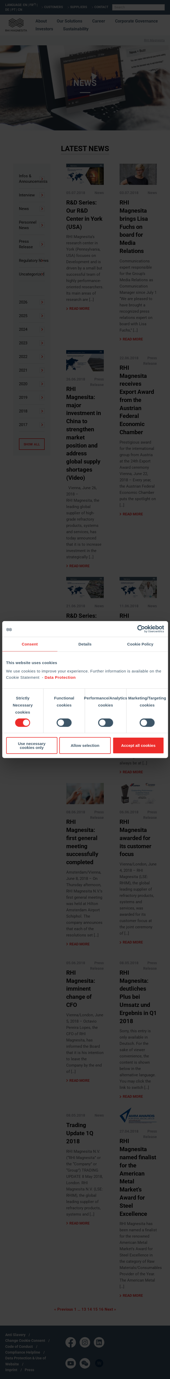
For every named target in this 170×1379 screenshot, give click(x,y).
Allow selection (85, 745)
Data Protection (60, 677)
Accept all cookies (138, 745)
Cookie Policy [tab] (140, 644)
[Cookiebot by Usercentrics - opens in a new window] (141, 629)
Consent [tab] (30, 644)
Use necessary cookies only (31, 745)
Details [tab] (85, 644)
